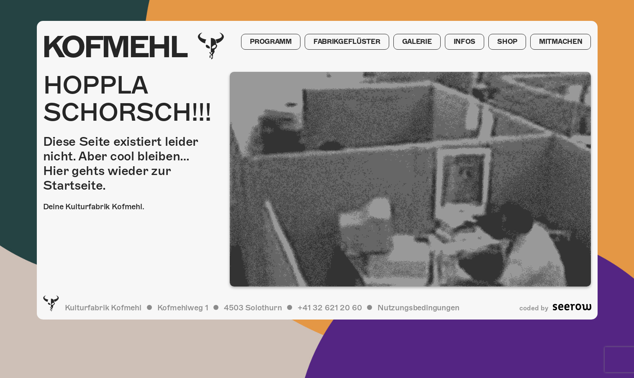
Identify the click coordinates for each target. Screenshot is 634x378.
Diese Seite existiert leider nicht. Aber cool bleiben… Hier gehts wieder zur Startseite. (120, 163)
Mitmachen (560, 42)
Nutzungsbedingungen (418, 307)
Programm (266, 42)
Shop (506, 42)
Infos (463, 42)
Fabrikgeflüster (343, 42)
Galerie (414, 42)
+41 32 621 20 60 (330, 307)
